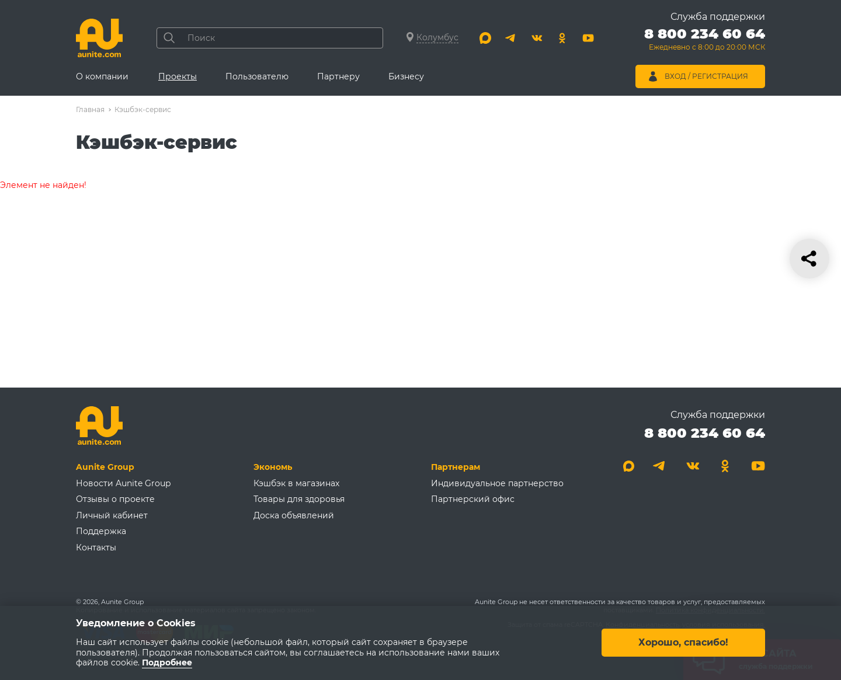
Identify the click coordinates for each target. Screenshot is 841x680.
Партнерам (455, 467)
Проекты (177, 76)
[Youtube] (588, 38)
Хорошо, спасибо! (683, 642)
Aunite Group (105, 467)
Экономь (272, 467)
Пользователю (257, 76)
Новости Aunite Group (123, 483)
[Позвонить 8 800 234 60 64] (704, 40)
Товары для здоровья (299, 499)
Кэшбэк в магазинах (296, 483)
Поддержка (101, 531)
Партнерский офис (473, 499)
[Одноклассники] (562, 38)
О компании (102, 76)
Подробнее (167, 663)
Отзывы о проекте (115, 499)
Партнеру (338, 76)
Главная (90, 109)
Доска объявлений (293, 515)
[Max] (485, 38)
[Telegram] (511, 38)
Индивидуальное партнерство (497, 483)
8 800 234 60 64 (704, 432)
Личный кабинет (112, 515)
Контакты (96, 547)
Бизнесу (406, 76)
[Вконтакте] (537, 38)
